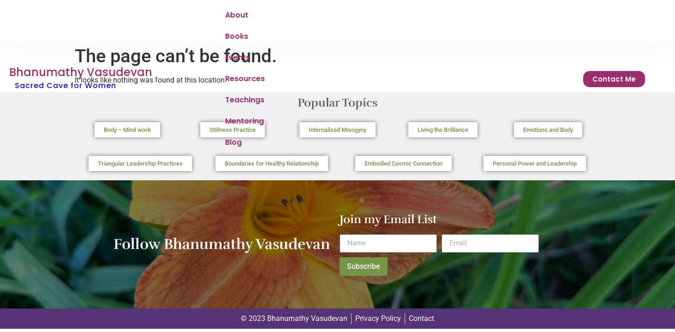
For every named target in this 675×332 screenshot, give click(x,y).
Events (311, 17)
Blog (505, 17)
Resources (357, 17)
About (236, 17)
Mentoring (463, 17)
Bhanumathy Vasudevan (80, 10)
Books (273, 17)
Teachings (410, 17)
